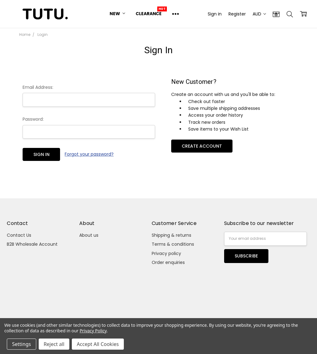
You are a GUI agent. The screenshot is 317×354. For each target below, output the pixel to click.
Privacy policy (166, 253)
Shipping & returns (171, 235)
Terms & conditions (173, 244)
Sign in (215, 14)
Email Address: (38, 87)
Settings (21, 344)
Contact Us (19, 235)
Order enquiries (168, 262)
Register (237, 14)
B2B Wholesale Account (32, 244)
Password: (33, 119)
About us (88, 235)
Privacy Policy (93, 331)
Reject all (54, 344)
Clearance (149, 14)
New (117, 14)
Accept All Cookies (98, 344)
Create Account (202, 146)
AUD (259, 14)
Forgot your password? (89, 154)
